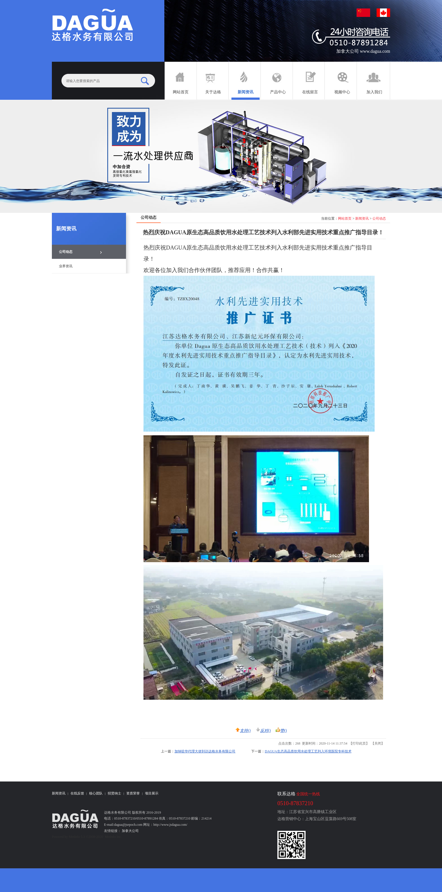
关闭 (377, 743)
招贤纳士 (114, 793)
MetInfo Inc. (113, 837)
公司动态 (379, 218)
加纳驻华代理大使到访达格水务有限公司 (204, 751)
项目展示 (151, 793)
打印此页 (359, 743)
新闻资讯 (362, 218)
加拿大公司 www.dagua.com (363, 51)
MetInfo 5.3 (77, 837)
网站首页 (345, 218)
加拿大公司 (130, 831)
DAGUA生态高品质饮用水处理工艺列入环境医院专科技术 (308, 751)
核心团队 (96, 793)
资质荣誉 (133, 793)
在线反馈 (77, 793)
